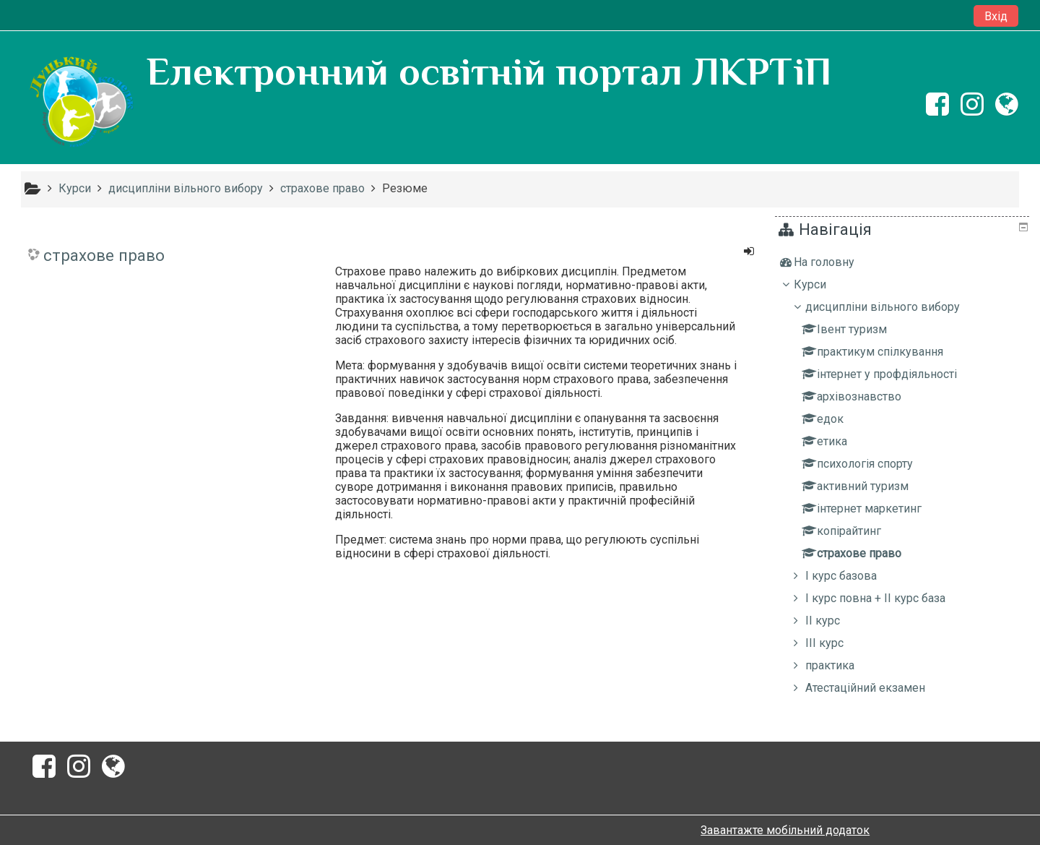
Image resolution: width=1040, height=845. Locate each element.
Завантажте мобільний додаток (785, 830)
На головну (835, 262)
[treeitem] (904, 262)
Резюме (405, 188)
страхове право (104, 255)
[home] (81, 102)
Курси (821, 284)
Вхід (996, 16)
